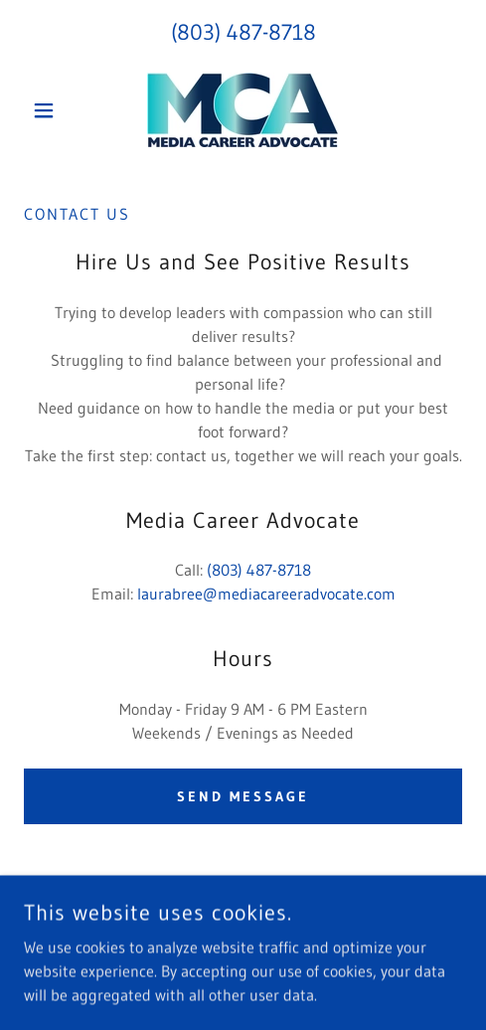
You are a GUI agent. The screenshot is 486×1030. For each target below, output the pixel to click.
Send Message (243, 796)
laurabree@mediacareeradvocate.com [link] (266, 593)
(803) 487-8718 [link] (243, 32)
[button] (56, 110)
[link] (243, 110)
